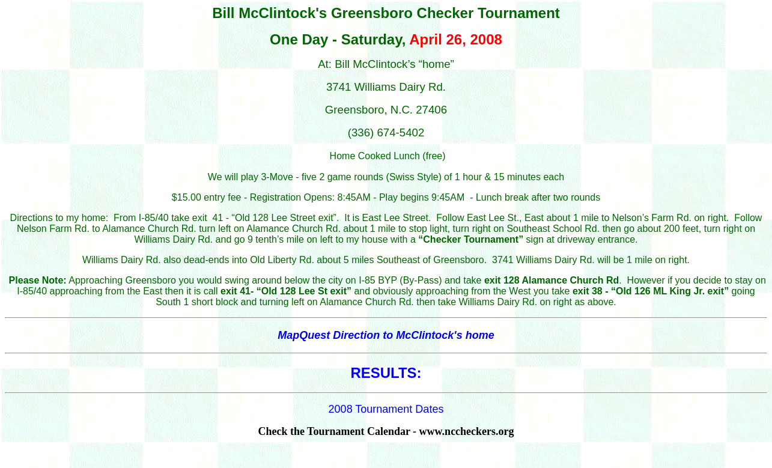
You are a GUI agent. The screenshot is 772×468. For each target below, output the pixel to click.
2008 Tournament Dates (386, 409)
